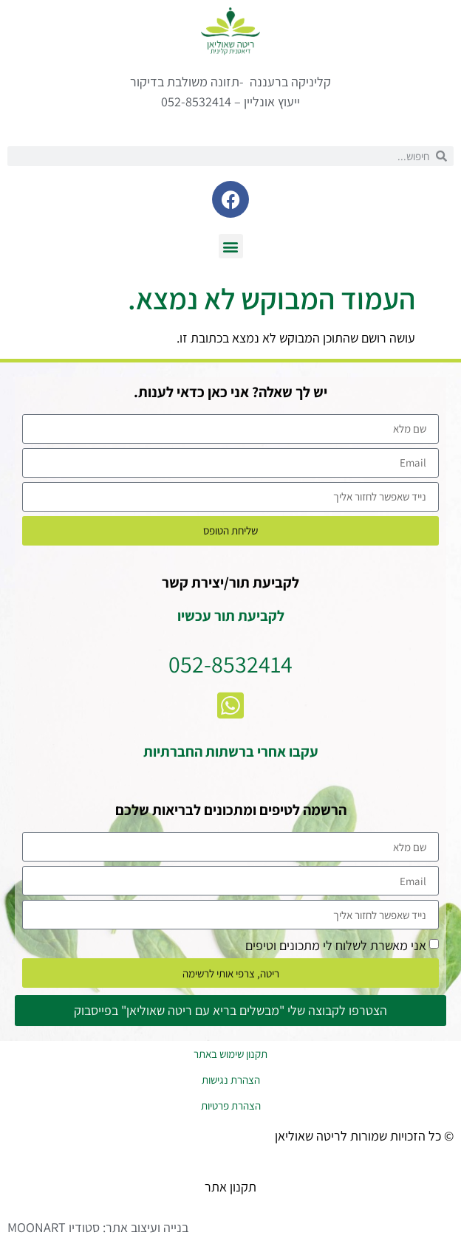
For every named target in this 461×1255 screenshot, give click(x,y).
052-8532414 (230, 663)
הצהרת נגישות (231, 1080)
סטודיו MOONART (53, 1227)
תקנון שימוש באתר (230, 1054)
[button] (231, 246)
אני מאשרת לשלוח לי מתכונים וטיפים (335, 945)
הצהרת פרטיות (231, 1105)
